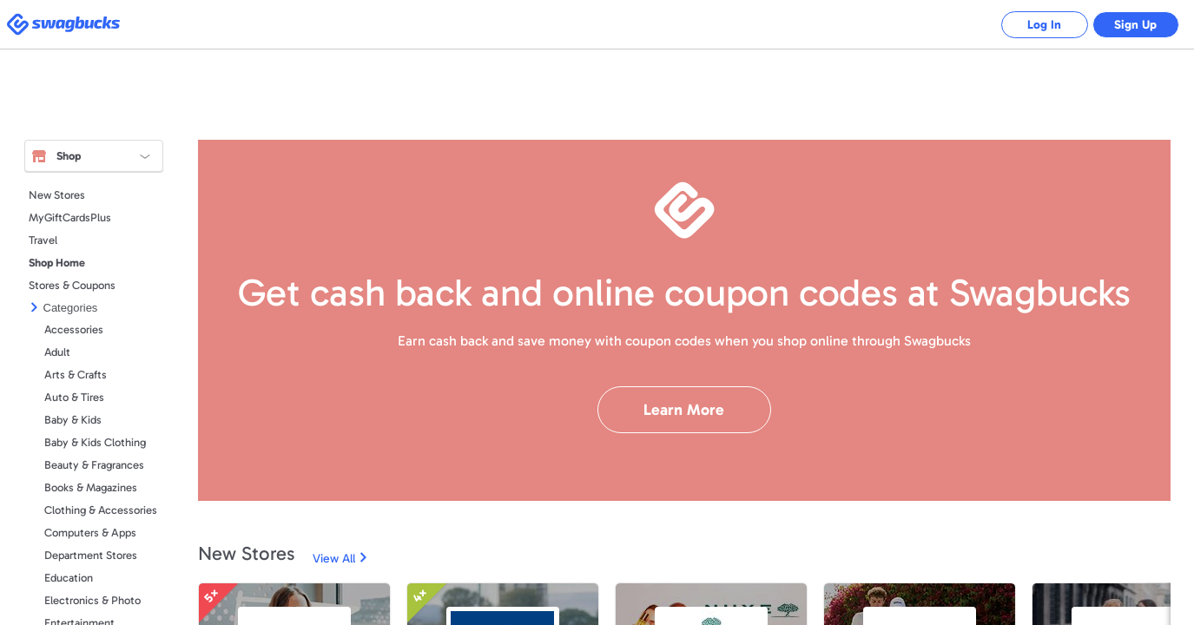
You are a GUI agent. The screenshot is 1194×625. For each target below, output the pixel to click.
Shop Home (57, 262)
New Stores (57, 194)
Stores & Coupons (72, 285)
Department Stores (90, 555)
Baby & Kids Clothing (95, 442)
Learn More (683, 409)
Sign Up (1135, 24)
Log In (1044, 24)
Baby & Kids (73, 419)
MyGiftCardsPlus (70, 217)
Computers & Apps (90, 532)
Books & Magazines (90, 487)
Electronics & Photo (92, 600)
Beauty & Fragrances (94, 464)
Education (68, 577)
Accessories (73, 329)
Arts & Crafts (75, 374)
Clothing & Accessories (100, 509)
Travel (43, 240)
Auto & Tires (74, 397)
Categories (70, 307)
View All (334, 558)
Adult (57, 352)
